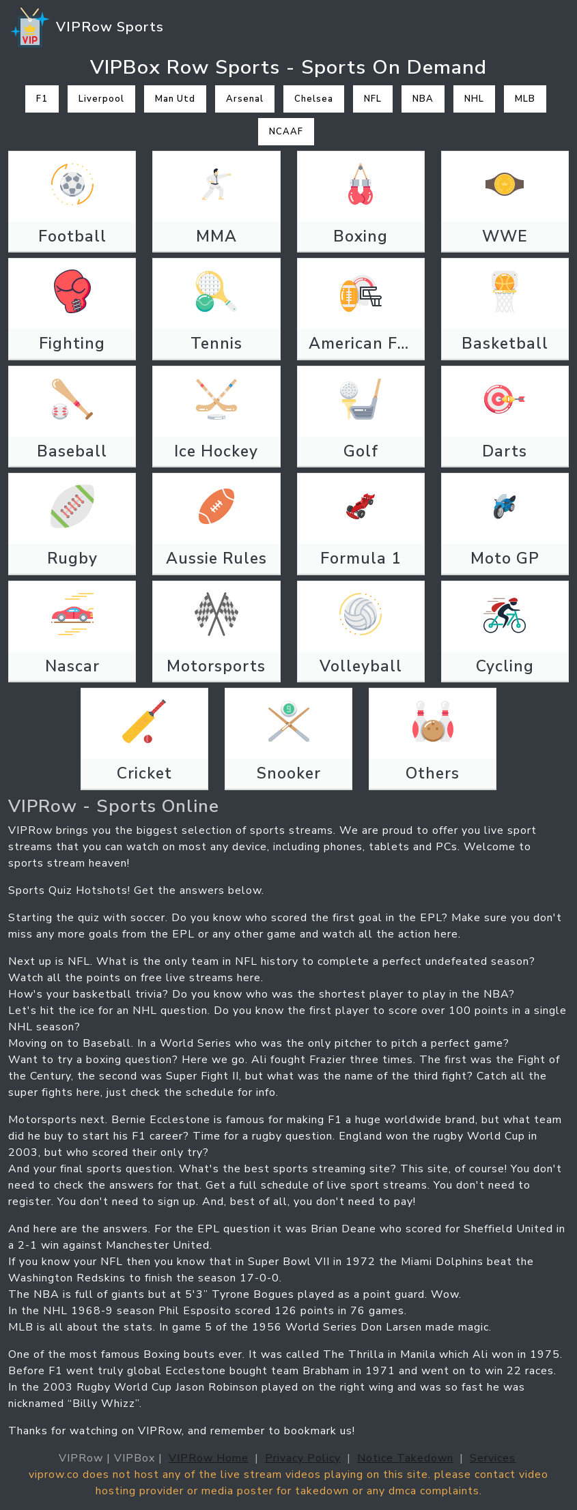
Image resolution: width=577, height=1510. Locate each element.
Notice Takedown (405, 1458)
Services (493, 1458)
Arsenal (245, 99)
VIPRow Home (209, 1458)
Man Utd (175, 99)
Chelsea (313, 99)
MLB (525, 99)
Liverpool (101, 99)
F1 (42, 99)
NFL (373, 99)
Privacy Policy (303, 1458)
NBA (423, 99)
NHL (474, 99)
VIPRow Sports (86, 28)
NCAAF (286, 132)
